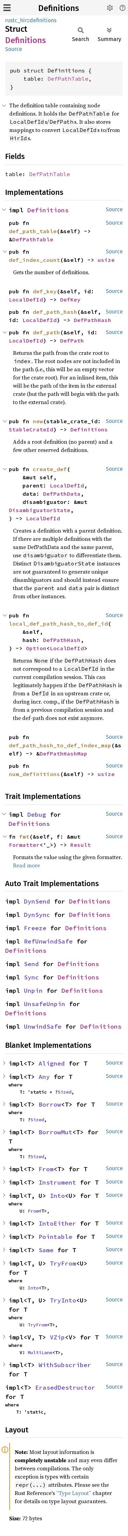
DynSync (37, 915)
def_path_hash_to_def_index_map (60, 745)
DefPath (72, 340)
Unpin (33, 990)
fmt (24, 836)
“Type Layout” (73, 1493)
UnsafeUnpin (44, 1004)
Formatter (24, 844)
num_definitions (34, 774)
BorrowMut (55, 1132)
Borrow (50, 1104)
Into (57, 1196)
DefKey (70, 299)
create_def (50, 469)
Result (80, 844)
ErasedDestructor (65, 1387)
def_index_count (34, 259)
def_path (46, 332)
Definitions (58, 8)
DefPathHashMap (63, 753)
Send (31, 964)
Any (44, 1077)
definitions (43, 20)
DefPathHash (92, 320)
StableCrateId (31, 429)
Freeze (35, 928)
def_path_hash (55, 311)
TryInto (63, 1300)
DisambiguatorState (39, 510)
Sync (31, 977)
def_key (45, 291)
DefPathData (62, 493)
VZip (57, 1337)
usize (106, 259)
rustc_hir (16, 20)
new (38, 421)
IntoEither (57, 1223)
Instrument (57, 1182)
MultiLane (40, 1352)
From (46, 1169)
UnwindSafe (42, 1026)
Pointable (55, 1237)
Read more (26, 865)
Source (13, 49)
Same (46, 1250)
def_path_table (33, 231)
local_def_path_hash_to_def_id (58, 623)
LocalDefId (26, 299)
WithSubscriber (65, 1365)
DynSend (37, 901)
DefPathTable (67, 78)
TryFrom (63, 1263)
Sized (64, 1092)
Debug (36, 814)
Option (36, 648)
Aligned (52, 1063)
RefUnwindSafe (48, 941)
